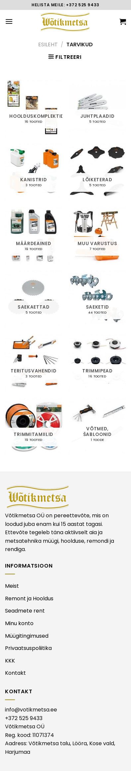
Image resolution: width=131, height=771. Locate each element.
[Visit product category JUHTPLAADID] (97, 108)
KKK (10, 660)
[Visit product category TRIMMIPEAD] (97, 363)
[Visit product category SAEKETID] (97, 299)
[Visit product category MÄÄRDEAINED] (33, 235)
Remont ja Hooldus (29, 598)
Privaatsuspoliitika (28, 648)
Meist (12, 586)
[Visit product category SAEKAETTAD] (33, 299)
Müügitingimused (26, 636)
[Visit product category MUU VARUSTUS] (97, 235)
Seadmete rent (25, 611)
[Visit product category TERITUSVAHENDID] (33, 363)
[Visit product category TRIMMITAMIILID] (33, 426)
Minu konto (19, 623)
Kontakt (15, 673)
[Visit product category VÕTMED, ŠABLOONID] (97, 426)
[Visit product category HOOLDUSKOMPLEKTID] (33, 108)
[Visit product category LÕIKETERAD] (97, 171)
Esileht (48, 44)
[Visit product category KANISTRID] (33, 171)
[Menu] (9, 21)
